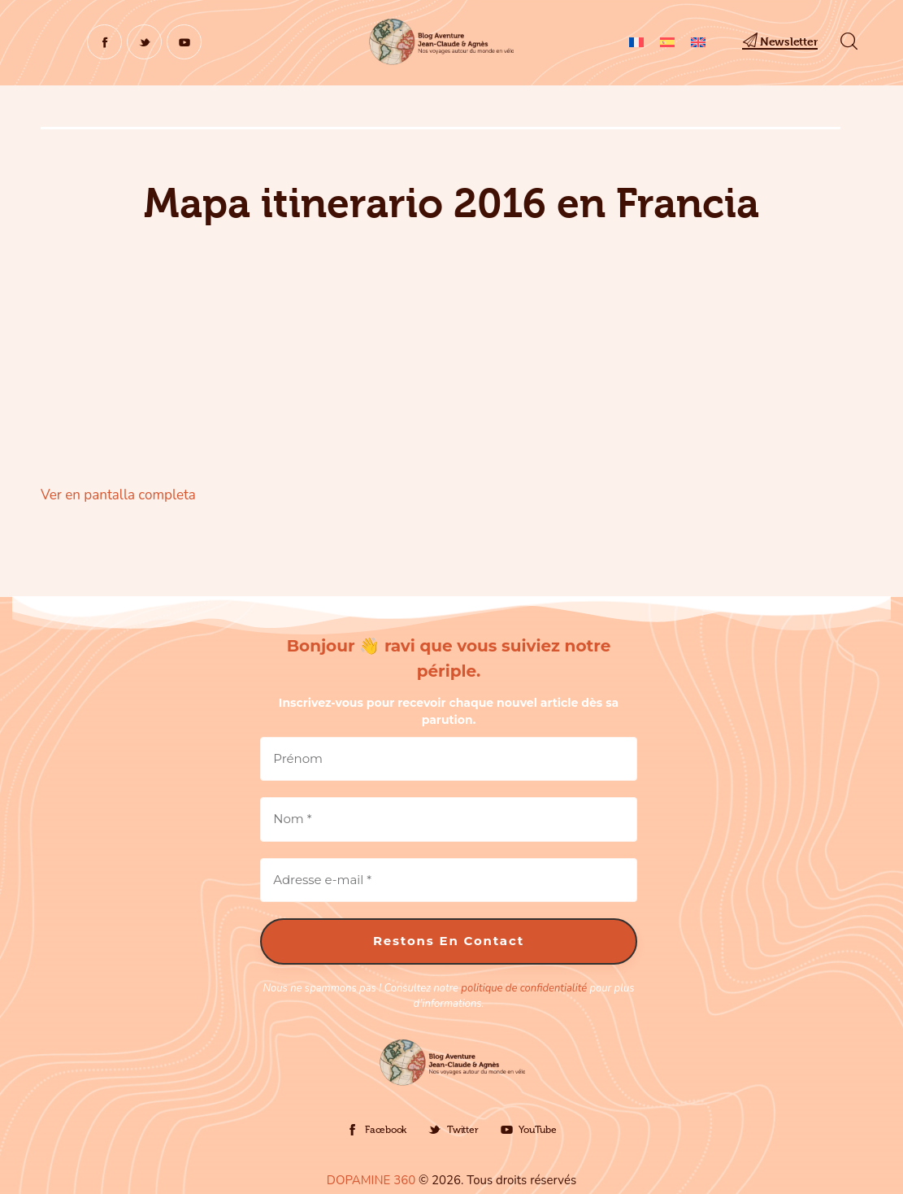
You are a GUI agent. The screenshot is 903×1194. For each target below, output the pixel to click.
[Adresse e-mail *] (448, 880)
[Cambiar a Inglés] (698, 41)
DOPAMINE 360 (371, 1180)
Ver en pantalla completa (118, 495)
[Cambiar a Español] (667, 41)
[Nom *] (448, 819)
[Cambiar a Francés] (636, 41)
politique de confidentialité (524, 988)
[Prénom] (448, 759)
